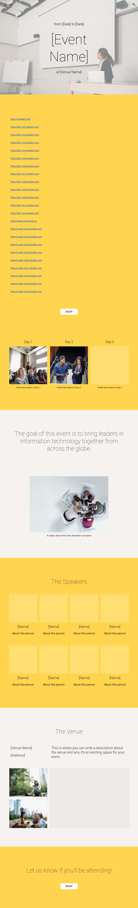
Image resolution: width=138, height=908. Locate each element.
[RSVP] (69, 311)
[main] (69, 24)
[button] (134, 5)
